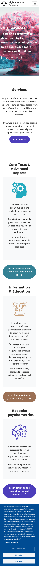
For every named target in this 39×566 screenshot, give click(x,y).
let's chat (18, 139)
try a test (9, 57)
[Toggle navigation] (35, 3)
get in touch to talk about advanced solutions (19, 491)
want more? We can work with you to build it (19, 272)
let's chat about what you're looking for (19, 397)
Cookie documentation (11, 542)
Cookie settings (18, 549)
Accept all (19, 561)
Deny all (18, 555)
